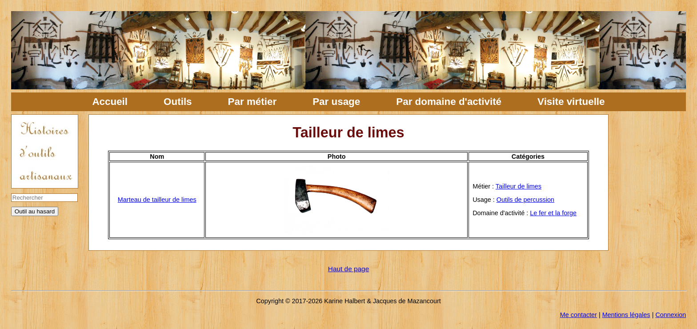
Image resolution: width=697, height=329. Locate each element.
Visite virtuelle (571, 101)
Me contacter (578, 314)
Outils (178, 101)
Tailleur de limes (518, 186)
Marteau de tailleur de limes (157, 199)
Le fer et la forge (553, 213)
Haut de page (348, 269)
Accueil (110, 101)
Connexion (670, 314)
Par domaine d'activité (448, 101)
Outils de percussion (525, 199)
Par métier (252, 101)
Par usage (336, 101)
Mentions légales (626, 314)
